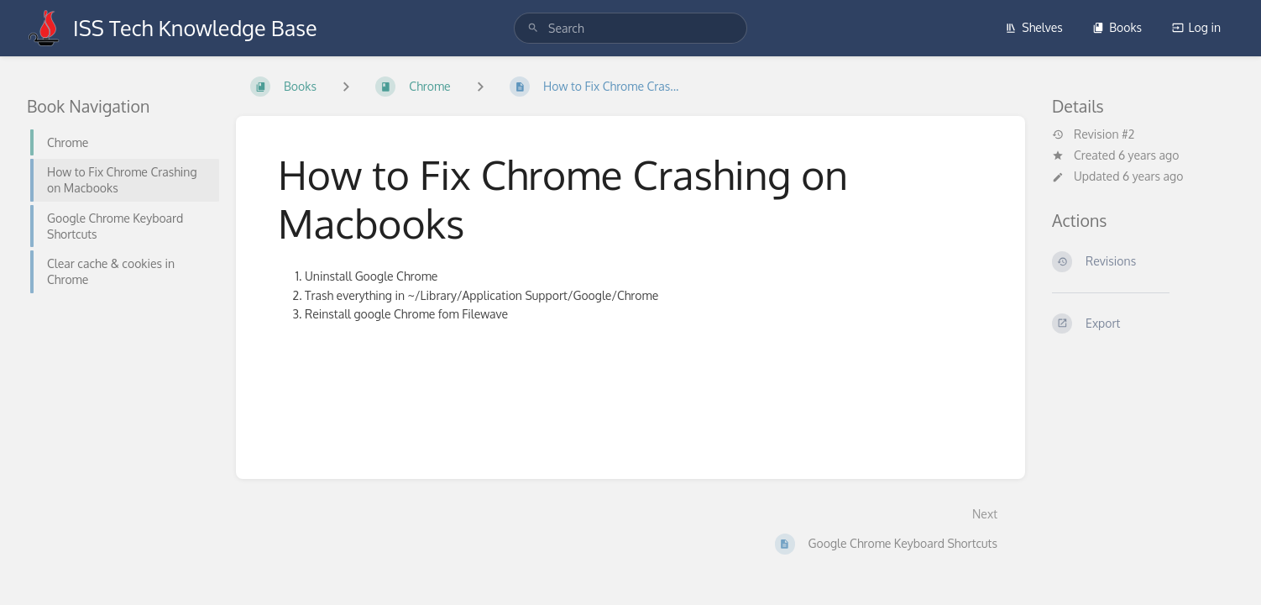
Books (1117, 27)
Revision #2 (1093, 134)
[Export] (1143, 323)
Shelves (1034, 27)
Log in (1196, 27)
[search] (630, 28)
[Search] (533, 28)
